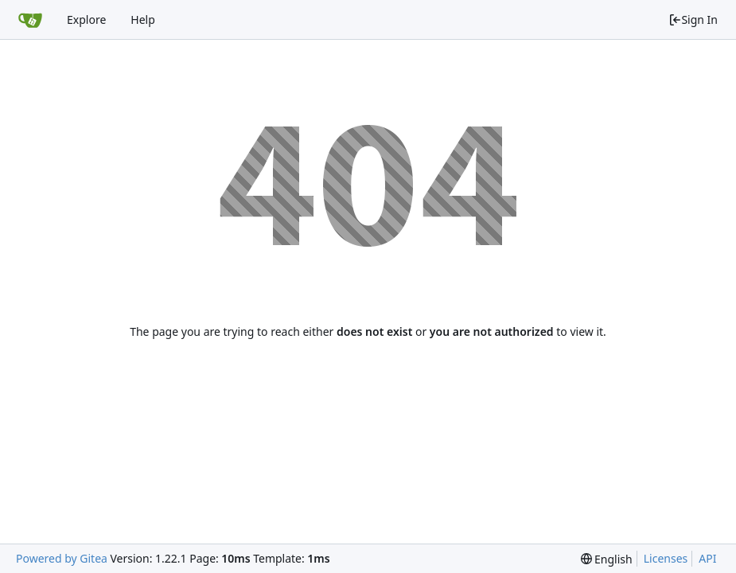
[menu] (607, 559)
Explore (86, 19)
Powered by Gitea (61, 558)
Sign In (693, 19)
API (707, 558)
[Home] (30, 20)
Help (142, 19)
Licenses (666, 558)
